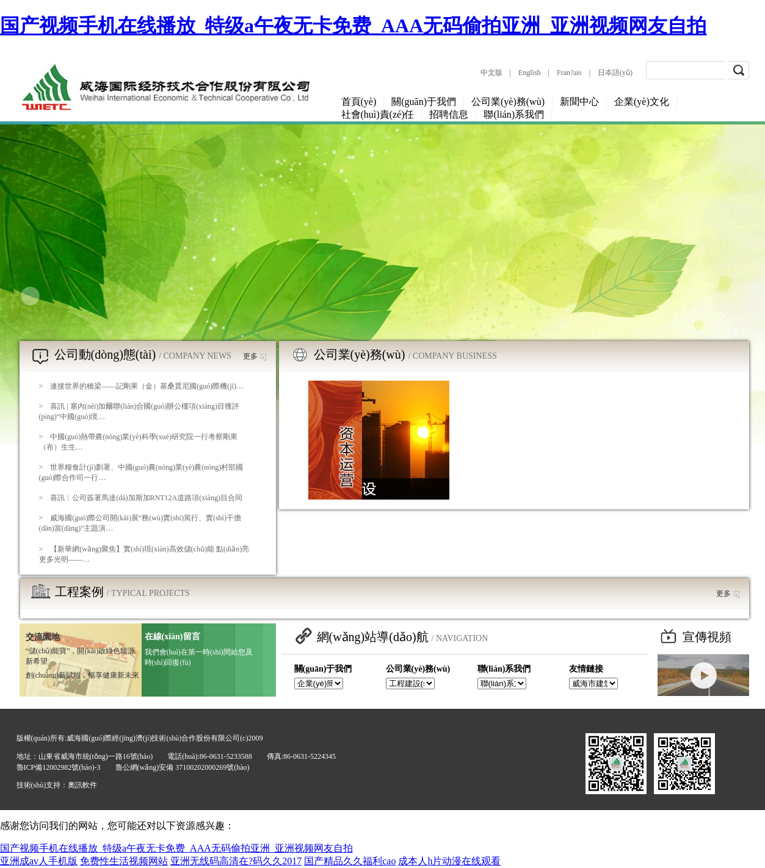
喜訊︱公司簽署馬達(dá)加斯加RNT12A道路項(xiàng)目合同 (146, 497)
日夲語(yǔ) (615, 72)
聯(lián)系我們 (514, 114)
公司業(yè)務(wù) (508, 101)
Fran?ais (569, 72)
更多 (254, 356)
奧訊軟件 (82, 785)
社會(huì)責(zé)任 (378, 114)
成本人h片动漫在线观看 (449, 861)
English (529, 72)
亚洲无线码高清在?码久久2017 (236, 861)
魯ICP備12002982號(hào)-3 (58, 767)
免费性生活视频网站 (124, 861)
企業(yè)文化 (641, 101)
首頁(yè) (359, 101)
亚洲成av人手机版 (39, 861)
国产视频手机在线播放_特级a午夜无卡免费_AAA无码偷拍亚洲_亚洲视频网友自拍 (353, 26)
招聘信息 (448, 114)
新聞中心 (579, 101)
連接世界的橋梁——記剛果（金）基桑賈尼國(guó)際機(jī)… (147, 386)
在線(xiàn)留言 (172, 636)
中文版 (491, 72)
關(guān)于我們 (423, 101)
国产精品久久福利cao (350, 861)
